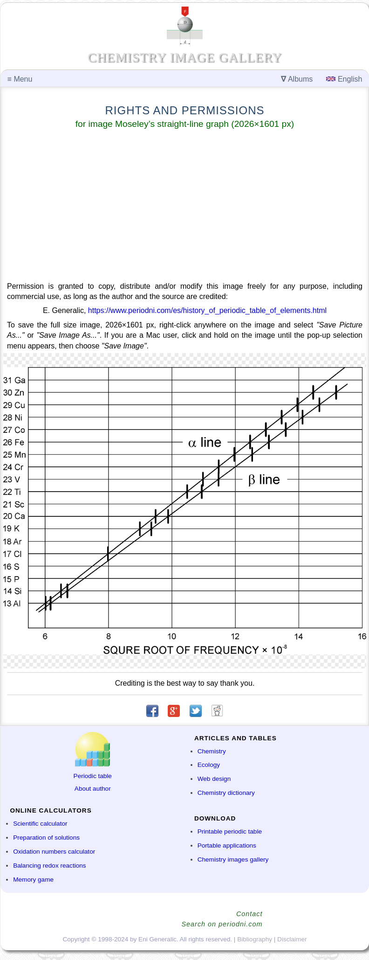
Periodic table (93, 775)
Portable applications (227, 845)
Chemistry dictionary (226, 792)
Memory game (33, 879)
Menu (20, 79)
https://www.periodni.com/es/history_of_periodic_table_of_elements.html (207, 310)
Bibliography (254, 939)
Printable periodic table (230, 831)
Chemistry (212, 751)
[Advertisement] (184, 207)
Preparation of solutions (46, 837)
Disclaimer (292, 939)
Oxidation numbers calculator (54, 851)
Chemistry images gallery (233, 859)
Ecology (209, 764)
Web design (214, 778)
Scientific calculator (40, 823)
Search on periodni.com (222, 924)
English (344, 79)
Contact (249, 914)
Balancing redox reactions (49, 865)
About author (93, 788)
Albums (297, 79)
